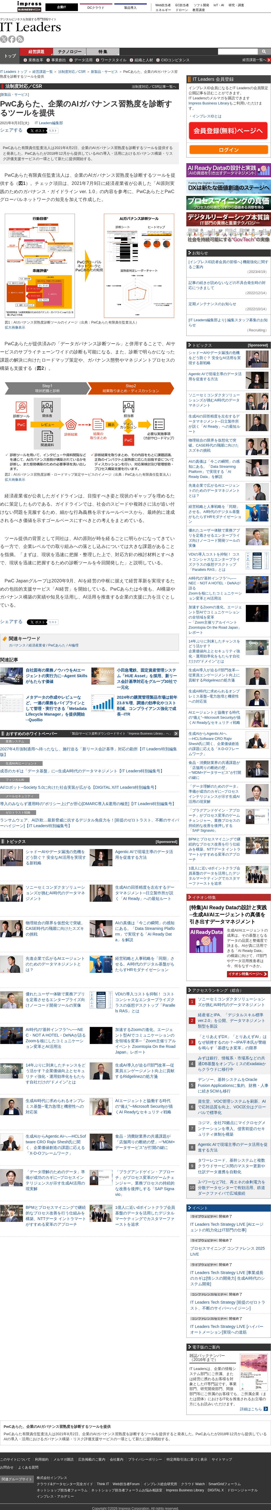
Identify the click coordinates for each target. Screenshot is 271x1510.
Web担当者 (163, 5)
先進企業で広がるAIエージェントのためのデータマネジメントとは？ (55, 964)
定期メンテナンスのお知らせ (212, 304)
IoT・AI (219, 5)
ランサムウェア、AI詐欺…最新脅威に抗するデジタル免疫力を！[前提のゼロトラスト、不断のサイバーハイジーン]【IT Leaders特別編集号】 (89, 823)
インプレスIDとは (207, 116)
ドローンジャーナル (242, 1490)
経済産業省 (37, 645)
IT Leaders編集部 (49, 123)
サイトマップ (222, 1459)
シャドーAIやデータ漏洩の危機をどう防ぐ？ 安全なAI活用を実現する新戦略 (56, 857)
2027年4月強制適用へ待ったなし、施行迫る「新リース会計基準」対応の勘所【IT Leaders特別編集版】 (88, 752)
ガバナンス (17, 645)
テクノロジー (70, 51)
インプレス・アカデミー (55, 1496)
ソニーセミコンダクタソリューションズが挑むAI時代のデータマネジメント (55, 893)
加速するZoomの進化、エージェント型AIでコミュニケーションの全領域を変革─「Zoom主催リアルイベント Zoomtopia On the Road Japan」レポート (145, 1041)
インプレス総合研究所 (160, 1484)
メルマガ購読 (63, 1459)
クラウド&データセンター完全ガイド (65, 1484)
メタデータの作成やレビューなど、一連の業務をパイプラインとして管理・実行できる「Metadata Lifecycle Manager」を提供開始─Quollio (56, 708)
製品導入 (130, 7)
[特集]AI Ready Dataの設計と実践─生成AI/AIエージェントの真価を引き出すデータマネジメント (228, 914)
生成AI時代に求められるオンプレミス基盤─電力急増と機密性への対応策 (55, 1106)
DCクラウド (96, 7)
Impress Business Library (209, 103)
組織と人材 (144, 60)
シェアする (11, 130)
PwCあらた (56, 645)
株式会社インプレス (52, 1478)
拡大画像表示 (15, 327)
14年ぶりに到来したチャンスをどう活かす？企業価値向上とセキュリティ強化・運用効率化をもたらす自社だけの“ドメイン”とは (214, 651)
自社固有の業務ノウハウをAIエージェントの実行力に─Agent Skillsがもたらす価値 (57, 676)
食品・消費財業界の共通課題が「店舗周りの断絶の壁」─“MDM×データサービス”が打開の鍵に (145, 1142)
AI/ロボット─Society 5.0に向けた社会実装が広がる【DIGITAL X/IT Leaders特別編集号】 (79, 787)
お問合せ (7, 1467)
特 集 (103, 51)
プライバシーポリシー (145, 1459)
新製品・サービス (104, 72)
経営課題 (36, 51)
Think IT (103, 1484)
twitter (4, 39)
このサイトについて (15, 1459)
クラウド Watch (193, 1484)
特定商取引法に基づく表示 (187, 1459)
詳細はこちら (251, 1409)
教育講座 (199, 10)
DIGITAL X (216, 1490)
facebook (12, 39)
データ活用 (83, 60)
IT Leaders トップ (13, 72)
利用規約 (42, 1459)
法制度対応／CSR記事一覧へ (154, 86)
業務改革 (36, 60)
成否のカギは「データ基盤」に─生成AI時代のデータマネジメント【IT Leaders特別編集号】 (82, 771)
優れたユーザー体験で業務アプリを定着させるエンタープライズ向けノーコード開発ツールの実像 (55, 1000)
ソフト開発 (201, 5)
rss (20, 39)
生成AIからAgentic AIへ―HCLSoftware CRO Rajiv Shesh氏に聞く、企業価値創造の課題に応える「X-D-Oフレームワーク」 (214, 743)
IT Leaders (30, 27)
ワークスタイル (113, 60)
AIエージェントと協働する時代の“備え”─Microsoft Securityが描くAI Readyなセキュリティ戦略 (144, 1106)
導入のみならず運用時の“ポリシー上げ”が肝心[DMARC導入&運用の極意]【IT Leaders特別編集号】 (88, 803)
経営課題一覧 (42, 72)
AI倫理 (73, 645)
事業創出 (58, 60)
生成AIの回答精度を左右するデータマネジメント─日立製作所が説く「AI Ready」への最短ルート (144, 893)
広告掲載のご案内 (91, 1459)
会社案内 (116, 1459)
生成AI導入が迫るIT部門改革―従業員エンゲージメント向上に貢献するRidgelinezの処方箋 (144, 1071)
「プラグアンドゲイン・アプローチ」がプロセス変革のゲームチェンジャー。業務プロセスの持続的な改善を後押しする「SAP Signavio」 (144, 1183)
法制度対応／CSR (72, 72)
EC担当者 (182, 5)
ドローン (182, 10)
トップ (10, 56)
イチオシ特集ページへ (246, 974)
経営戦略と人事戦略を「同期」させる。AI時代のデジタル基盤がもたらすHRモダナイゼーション (144, 964)
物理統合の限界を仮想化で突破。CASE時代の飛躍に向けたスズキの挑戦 (55, 928)
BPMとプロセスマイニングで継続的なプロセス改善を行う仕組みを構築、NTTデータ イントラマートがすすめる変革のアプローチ (215, 849)
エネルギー (163, 10)
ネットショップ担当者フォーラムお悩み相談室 (126, 1490)
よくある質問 (28, 1467)
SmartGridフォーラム (224, 1484)
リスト (53, 130)
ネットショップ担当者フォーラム (62, 1490)
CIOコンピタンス (175, 60)
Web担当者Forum (126, 1484)
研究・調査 (236, 5)
